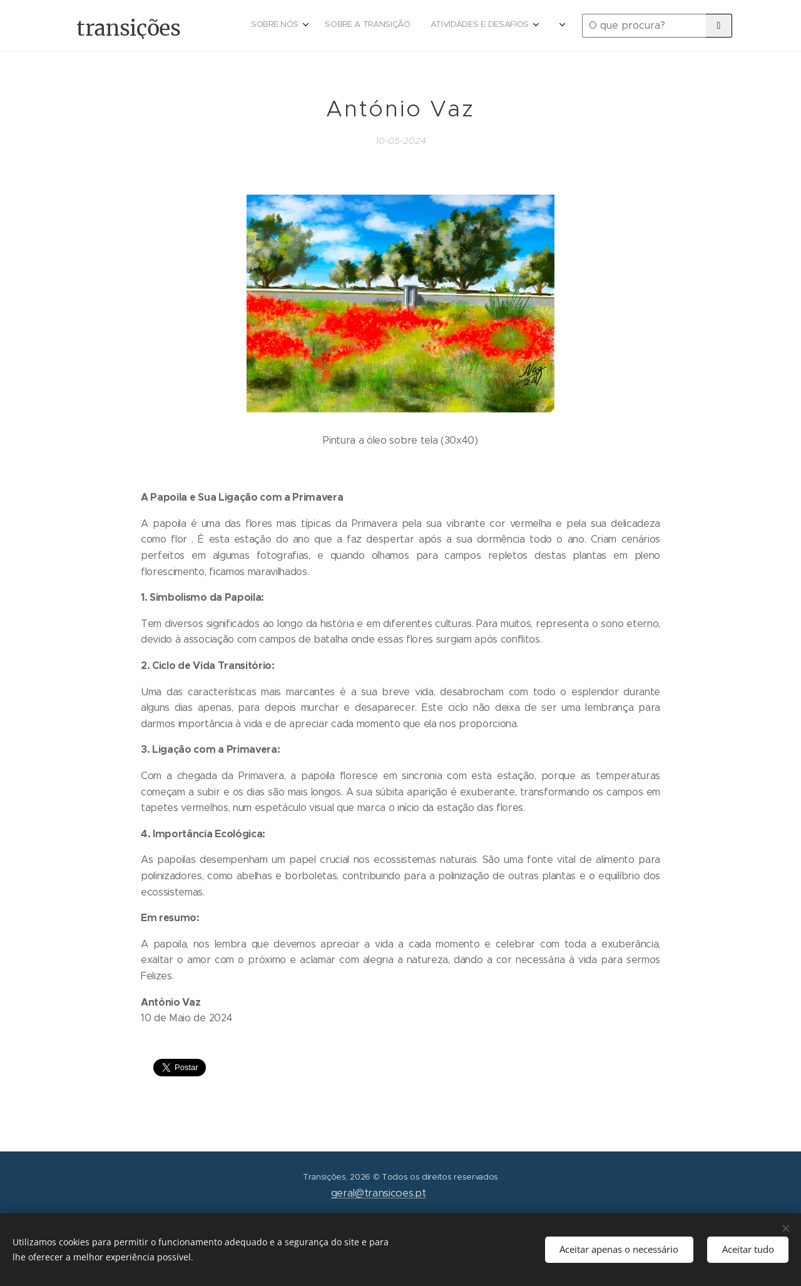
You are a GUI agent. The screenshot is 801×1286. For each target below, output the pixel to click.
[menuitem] (457, 25)
